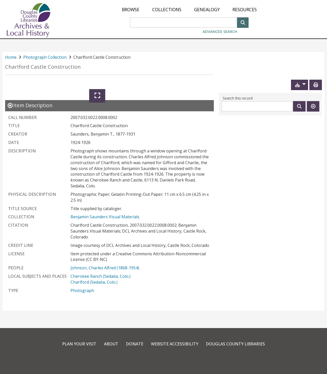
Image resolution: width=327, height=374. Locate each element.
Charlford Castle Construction (43, 67)
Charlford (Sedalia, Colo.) (94, 282)
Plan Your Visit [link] (79, 344)
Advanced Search (220, 31)
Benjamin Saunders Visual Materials (105, 217)
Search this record (238, 98)
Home (11, 57)
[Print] (315, 85)
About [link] (111, 344)
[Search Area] (183, 22)
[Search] (243, 22)
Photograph (82, 290)
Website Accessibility (174, 344)
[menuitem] (130, 10)
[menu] (189, 9)
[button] (299, 85)
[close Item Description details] (29, 105)
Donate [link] (134, 344)
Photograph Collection (45, 57)
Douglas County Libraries (235, 344)
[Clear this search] (313, 106)
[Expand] (97, 96)
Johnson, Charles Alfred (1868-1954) (105, 268)
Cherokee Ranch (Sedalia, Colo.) (101, 276)
